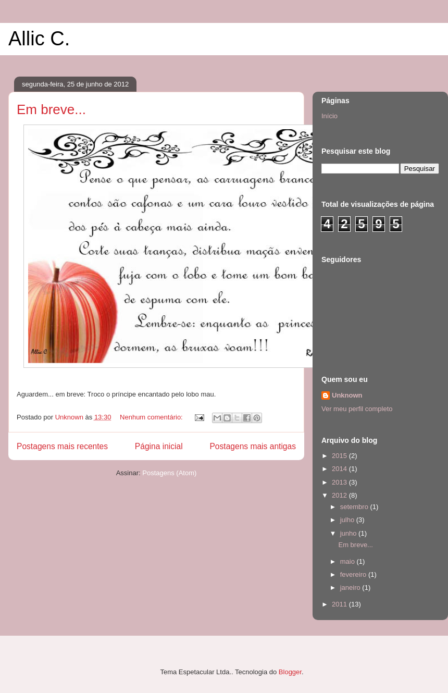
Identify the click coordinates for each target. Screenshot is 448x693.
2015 (340, 456)
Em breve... (51, 109)
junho (349, 533)
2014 (340, 469)
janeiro (351, 587)
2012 (340, 495)
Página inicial (159, 446)
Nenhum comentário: (152, 417)
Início (329, 116)
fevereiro (354, 574)
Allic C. (39, 38)
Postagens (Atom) (169, 473)
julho (348, 520)
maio (348, 561)
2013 (340, 482)
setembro (355, 507)
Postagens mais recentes (62, 446)
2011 (340, 604)
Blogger (290, 672)
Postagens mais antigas (252, 446)
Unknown (347, 395)
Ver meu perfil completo (357, 409)
